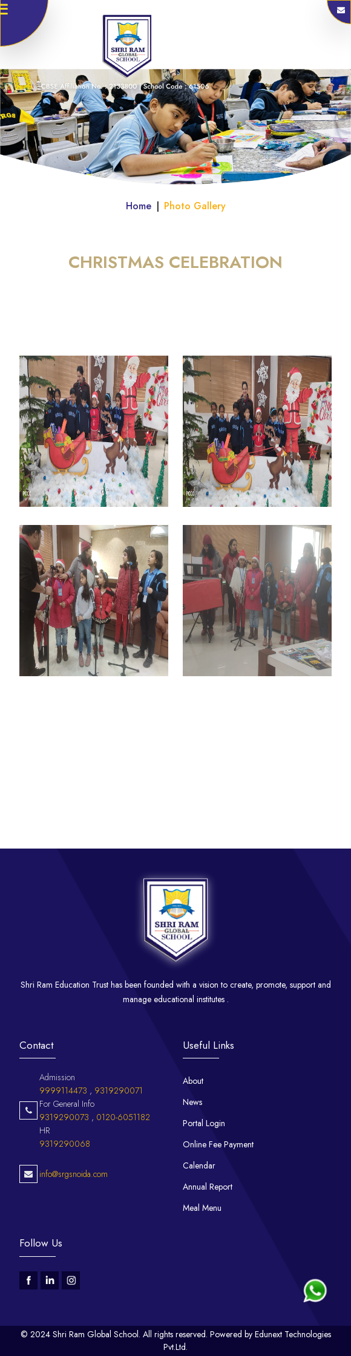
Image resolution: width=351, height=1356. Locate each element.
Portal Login (204, 1123)
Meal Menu (202, 1208)
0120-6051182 (123, 1162)
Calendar (199, 1165)
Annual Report (207, 1187)
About (193, 1081)
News (192, 1102)
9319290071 (118, 1135)
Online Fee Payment (218, 1144)
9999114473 (63, 1135)
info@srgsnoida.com (73, 1219)
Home (138, 206)
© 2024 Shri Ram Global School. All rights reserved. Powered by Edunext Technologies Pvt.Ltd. (176, 1340)
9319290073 (64, 1162)
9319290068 (64, 1188)
